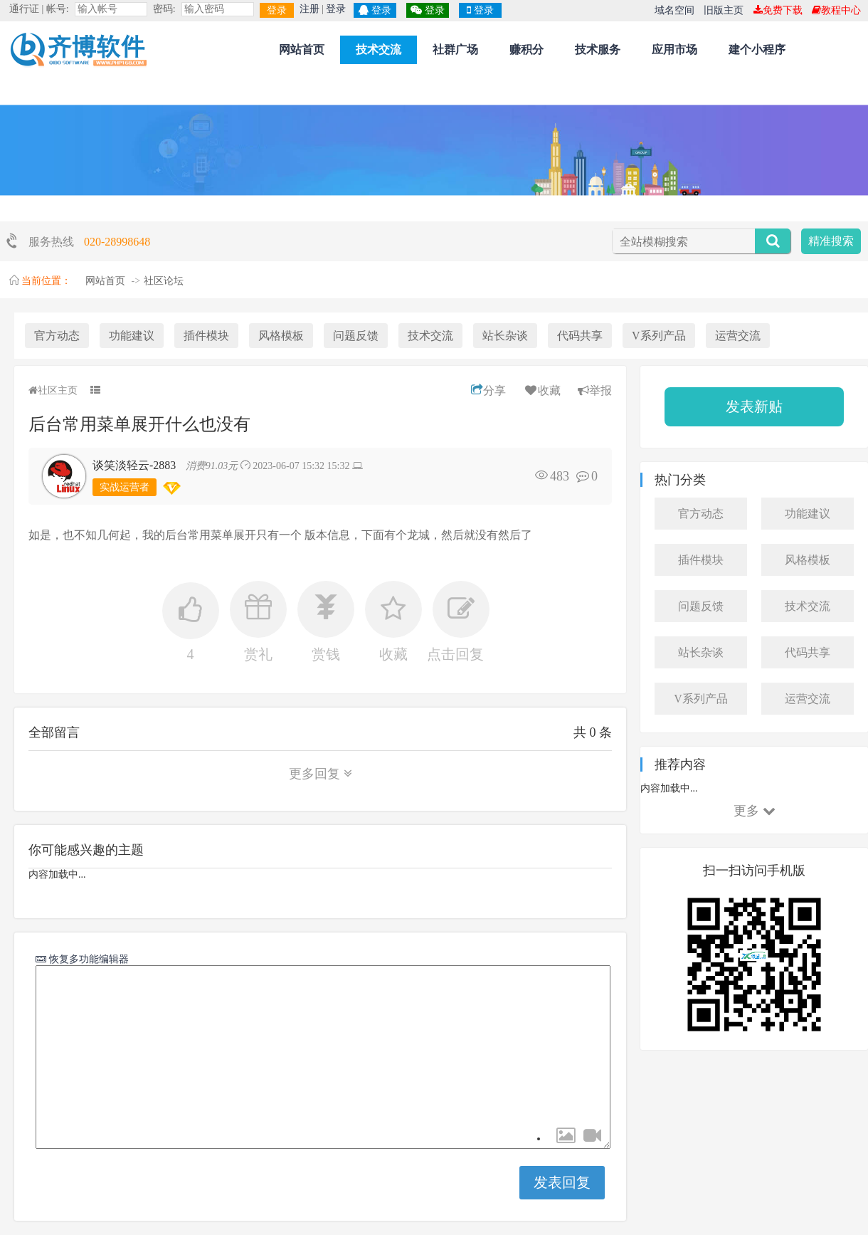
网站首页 (301, 49)
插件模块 (206, 336)
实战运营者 (124, 487)
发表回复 (562, 1182)
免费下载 (778, 10)
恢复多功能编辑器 (87, 959)
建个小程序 (757, 49)
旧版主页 (723, 10)
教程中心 (836, 10)
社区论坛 (164, 280)
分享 (488, 390)
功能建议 (131, 336)
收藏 (542, 390)
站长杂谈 (505, 336)
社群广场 (455, 49)
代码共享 (580, 336)
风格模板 (281, 336)
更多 (755, 811)
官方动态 (57, 336)
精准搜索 (831, 241)
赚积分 (526, 49)
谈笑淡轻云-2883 (134, 465)
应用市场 (674, 49)
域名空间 (674, 10)
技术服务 (597, 49)
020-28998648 (117, 242)
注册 (309, 9)
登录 (277, 10)
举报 (595, 390)
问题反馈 (356, 336)
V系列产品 (659, 336)
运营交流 (738, 336)
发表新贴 (754, 406)
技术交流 (378, 49)
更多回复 (320, 774)
